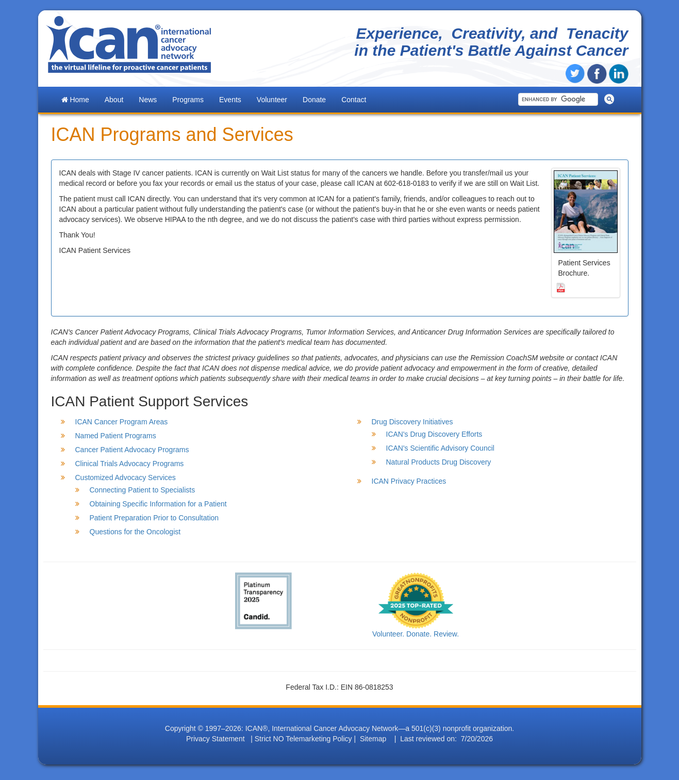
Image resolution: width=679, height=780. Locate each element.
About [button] (114, 99)
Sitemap (373, 739)
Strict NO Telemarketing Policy (303, 739)
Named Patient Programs (115, 436)
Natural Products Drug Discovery (438, 462)
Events (230, 99)
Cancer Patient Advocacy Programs (132, 449)
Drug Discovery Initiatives (412, 422)
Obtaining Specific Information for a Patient (158, 504)
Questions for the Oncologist (135, 532)
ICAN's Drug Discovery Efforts (434, 434)
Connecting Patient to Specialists (142, 490)
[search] (556, 99)
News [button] (148, 99)
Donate (314, 99)
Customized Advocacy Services (125, 477)
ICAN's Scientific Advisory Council (440, 448)
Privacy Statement (215, 739)
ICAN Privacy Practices (409, 481)
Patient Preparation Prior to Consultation (154, 518)
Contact (353, 99)
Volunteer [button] (272, 99)
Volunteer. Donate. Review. (415, 634)
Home (75, 99)
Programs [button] (188, 99)
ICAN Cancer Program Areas (121, 422)
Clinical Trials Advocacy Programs (129, 463)
